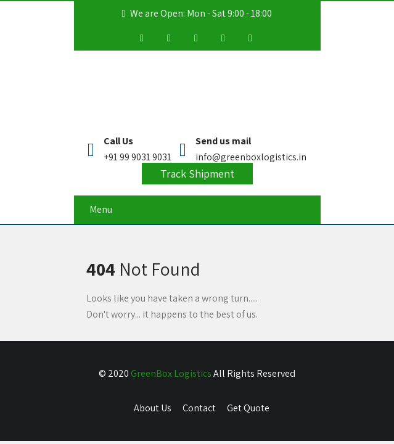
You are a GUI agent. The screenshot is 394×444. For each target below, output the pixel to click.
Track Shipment (197, 173)
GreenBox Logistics (171, 373)
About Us (152, 407)
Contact (199, 407)
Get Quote (248, 407)
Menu (100, 209)
